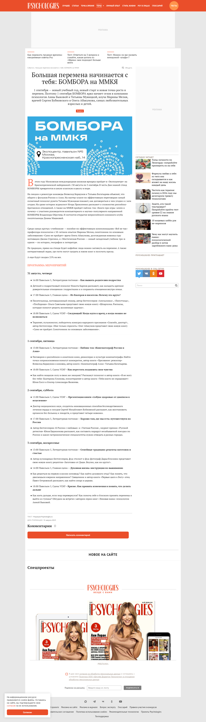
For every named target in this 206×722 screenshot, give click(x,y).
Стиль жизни (128, 5)
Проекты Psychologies (151, 712)
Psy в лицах (144, 5)
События (30, 68)
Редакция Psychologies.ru (43, 517)
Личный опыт (113, 5)
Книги (80, 111)
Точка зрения (87, 5)
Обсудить (127, 68)
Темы (99, 5)
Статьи (75, 5)
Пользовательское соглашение (59, 712)
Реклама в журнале (89, 707)
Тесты (174, 5)
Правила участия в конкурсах (143, 707)
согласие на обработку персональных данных (99, 674)
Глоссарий (157, 5)
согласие (11, 705)
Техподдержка (102, 716)
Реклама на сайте (69, 707)
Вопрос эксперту (108, 707)
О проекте (54, 707)
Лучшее (66, 5)
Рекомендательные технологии (124, 712)
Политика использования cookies (91, 712)
